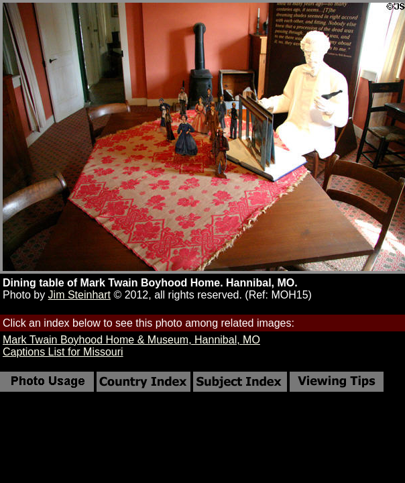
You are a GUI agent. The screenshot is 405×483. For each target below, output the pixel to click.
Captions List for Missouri (63, 352)
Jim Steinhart (79, 295)
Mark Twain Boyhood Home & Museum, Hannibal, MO (131, 339)
